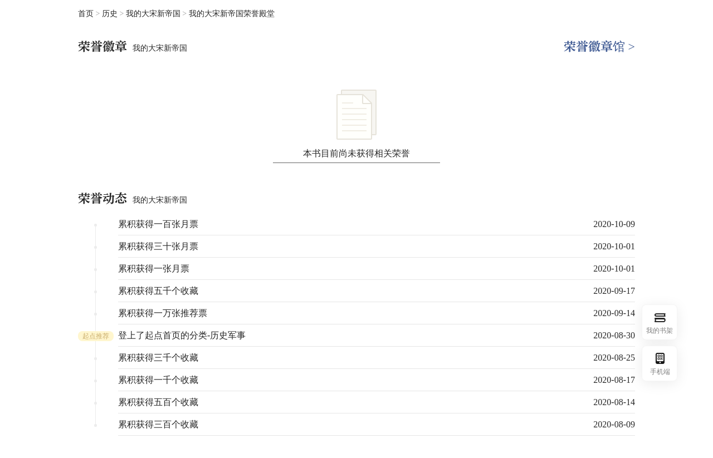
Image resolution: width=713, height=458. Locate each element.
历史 (111, 13)
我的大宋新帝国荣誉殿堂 (232, 13)
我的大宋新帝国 (154, 13)
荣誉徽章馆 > (599, 46)
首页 (86, 13)
